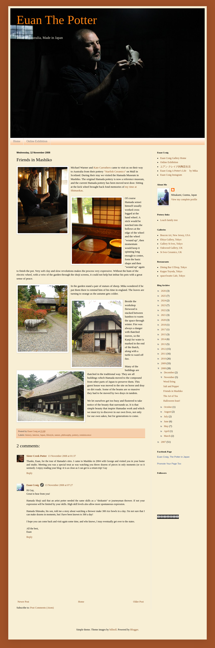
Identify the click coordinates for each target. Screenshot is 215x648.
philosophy (66, 435)
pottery (75, 435)
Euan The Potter (57, 20)
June (166, 421)
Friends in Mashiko (173, 391)
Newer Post (23, 601)
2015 (164, 334)
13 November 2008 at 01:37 (62, 456)
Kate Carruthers (102, 167)
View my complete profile (184, 199)
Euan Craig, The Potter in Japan (173, 457)
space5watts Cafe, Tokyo (172, 275)
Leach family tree (169, 220)
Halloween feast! (171, 400)
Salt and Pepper (171, 386)
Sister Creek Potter (36, 456)
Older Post (138, 601)
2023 (164, 305)
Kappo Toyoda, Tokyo (171, 271)
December (169, 372)
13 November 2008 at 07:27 (59, 485)
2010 (164, 358)
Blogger (134, 629)
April (167, 431)
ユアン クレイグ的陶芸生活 (175, 166)
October (168, 407)
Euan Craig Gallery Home (173, 158)
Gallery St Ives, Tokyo (171, 243)
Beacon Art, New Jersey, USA (175, 235)
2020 (164, 320)
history (28, 435)
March (167, 435)
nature (57, 435)
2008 (164, 368)
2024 (164, 300)
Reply (29, 473)
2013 (164, 344)
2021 (164, 315)
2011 (164, 353)
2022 (164, 310)
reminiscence (85, 435)
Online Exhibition (36, 141)
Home (16, 141)
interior (35, 435)
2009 (164, 363)
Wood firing (169, 381)
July (166, 416)
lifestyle (50, 435)
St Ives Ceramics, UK (171, 252)
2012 (164, 348)
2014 (164, 339)
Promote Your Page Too (169, 463)
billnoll (113, 629)
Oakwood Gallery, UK (171, 247)
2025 (164, 295)
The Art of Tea (170, 396)
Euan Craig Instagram (171, 174)
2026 (164, 290)
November (169, 377)
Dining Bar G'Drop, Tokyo (173, 267)
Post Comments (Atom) (42, 607)
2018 (164, 324)
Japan (42, 435)
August (168, 411)
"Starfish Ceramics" (115, 171)
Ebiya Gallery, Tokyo (170, 239)
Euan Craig (32, 485)
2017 (164, 329)
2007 (164, 441)
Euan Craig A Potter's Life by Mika (179, 170)
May (166, 426)
